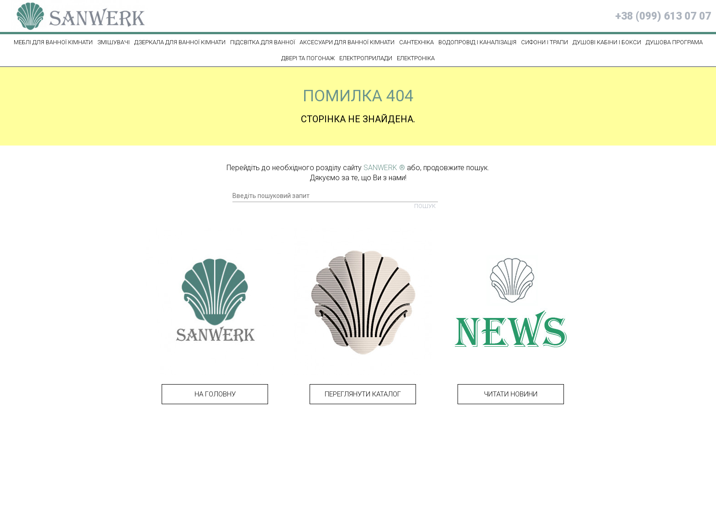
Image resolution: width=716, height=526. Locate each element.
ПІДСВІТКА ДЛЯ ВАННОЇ (262, 42)
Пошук (425, 206)
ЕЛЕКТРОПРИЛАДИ (365, 58)
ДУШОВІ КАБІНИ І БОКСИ (607, 42)
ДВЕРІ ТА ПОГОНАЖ (308, 58)
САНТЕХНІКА (416, 42)
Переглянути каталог (363, 394)
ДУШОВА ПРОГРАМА (674, 42)
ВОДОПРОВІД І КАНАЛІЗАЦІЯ (477, 42)
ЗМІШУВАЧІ (113, 42)
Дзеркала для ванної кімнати (180, 42)
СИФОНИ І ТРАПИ (544, 42)
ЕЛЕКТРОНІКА (416, 58)
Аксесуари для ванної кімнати (347, 42)
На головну (215, 394)
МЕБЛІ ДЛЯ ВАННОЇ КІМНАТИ (53, 42)
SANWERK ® (384, 167)
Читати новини (510, 394)
